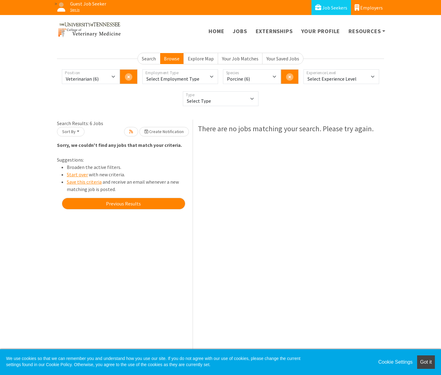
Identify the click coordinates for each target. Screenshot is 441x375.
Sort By (69, 131)
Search (149, 58)
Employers (369, 7)
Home (216, 31)
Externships (274, 31)
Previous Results (123, 204)
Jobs (240, 31)
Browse (171, 58)
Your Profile (320, 31)
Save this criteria (84, 182)
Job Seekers (331, 7)
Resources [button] (365, 31)
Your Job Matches (240, 58)
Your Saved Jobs (282, 58)
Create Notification (164, 131)
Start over (77, 174)
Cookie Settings (395, 362)
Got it (426, 362)
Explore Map (201, 58)
